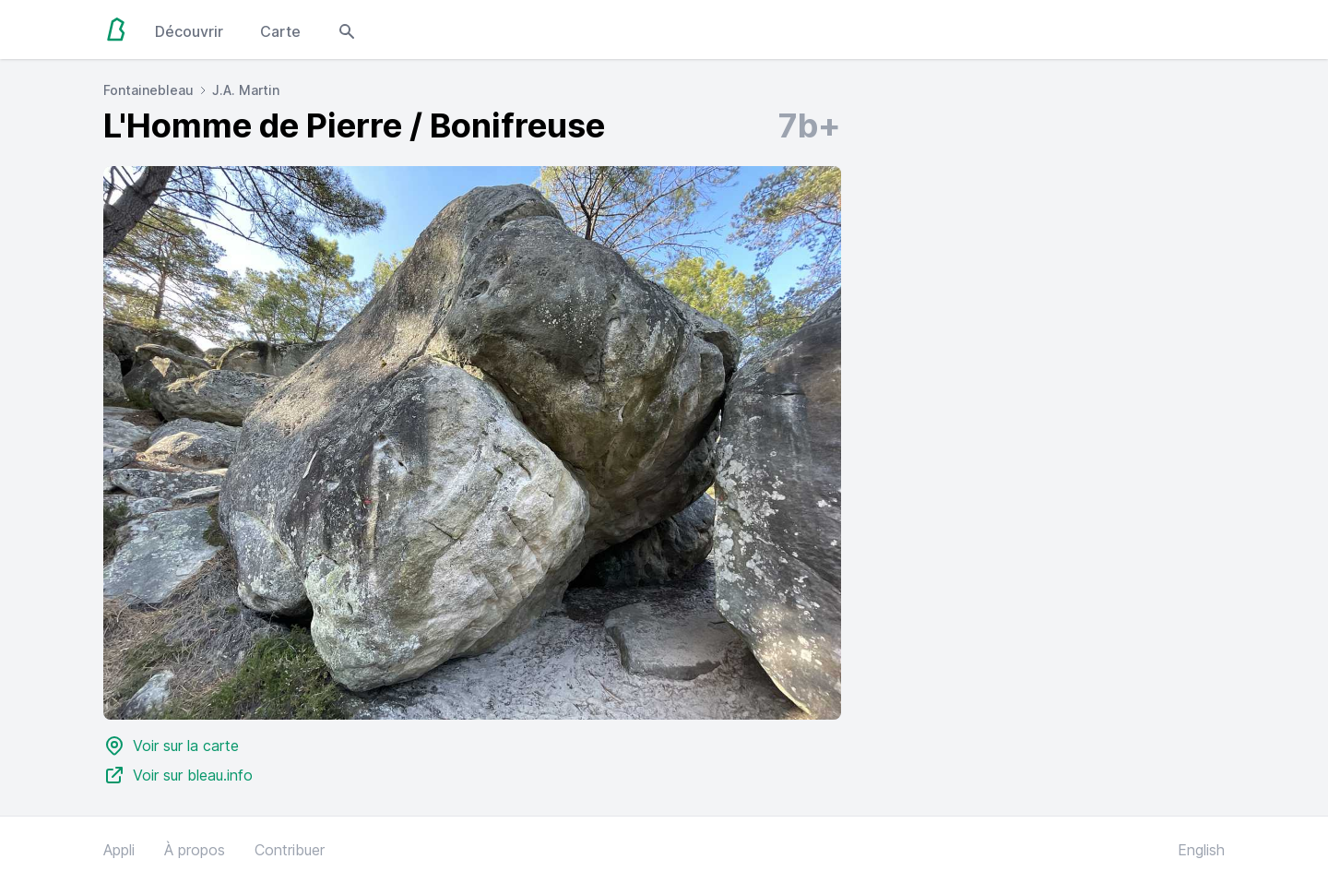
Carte (280, 31)
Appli (119, 850)
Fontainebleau (148, 90)
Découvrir (189, 31)
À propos (194, 850)
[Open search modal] (347, 29)
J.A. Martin (245, 90)
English (1201, 850)
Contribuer (290, 850)
